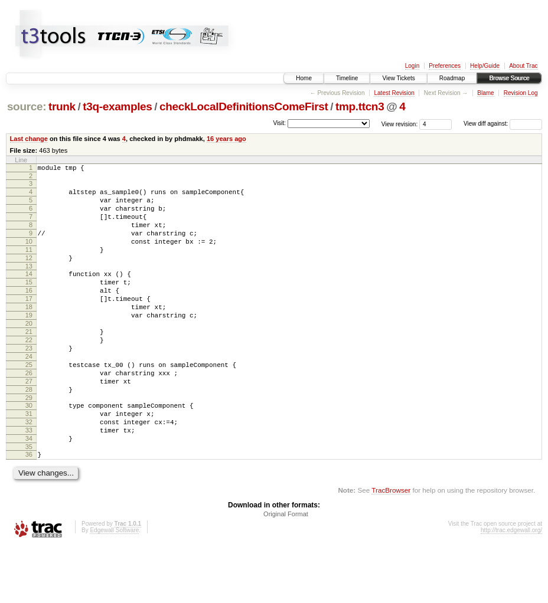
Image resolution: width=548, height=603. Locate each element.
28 (28, 433)
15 (28, 303)
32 (28, 471)
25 (28, 403)
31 (28, 461)
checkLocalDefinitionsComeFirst (243, 106)
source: (26, 106)
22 (28, 373)
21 (28, 363)
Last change (29, 138)
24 (28, 393)
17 (28, 323)
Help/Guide (485, 66)
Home (304, 78)
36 (28, 509)
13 (28, 285)
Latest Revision (394, 93)
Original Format (285, 570)
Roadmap (452, 78)
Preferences (445, 66)
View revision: (399, 123)
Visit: (279, 123)
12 (28, 275)
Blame (485, 93)
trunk (62, 106)
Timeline (347, 78)
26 (28, 413)
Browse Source (509, 78)
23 (28, 383)
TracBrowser (390, 546)
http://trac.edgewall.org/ (511, 587)
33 (28, 481)
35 (28, 501)
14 (28, 293)
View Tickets (398, 78)
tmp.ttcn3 (359, 106)
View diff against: (503, 123)
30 (28, 451)
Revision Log (521, 93)
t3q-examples (117, 106)
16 (28, 313)
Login (412, 66)
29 (28, 443)
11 (28, 265)
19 (28, 343)
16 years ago (226, 138)
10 (28, 255)
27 (28, 423)
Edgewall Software (114, 587)
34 (28, 491)
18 (28, 333)
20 (28, 353)
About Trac (523, 66)
